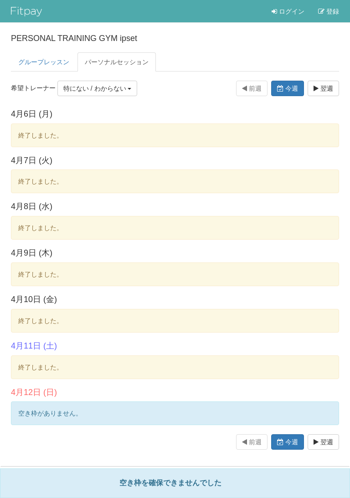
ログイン (288, 11)
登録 (328, 11)
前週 (252, 88)
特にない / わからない (97, 88)
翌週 (323, 88)
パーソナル (117, 62)
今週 (287, 88)
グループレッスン (43, 62)
